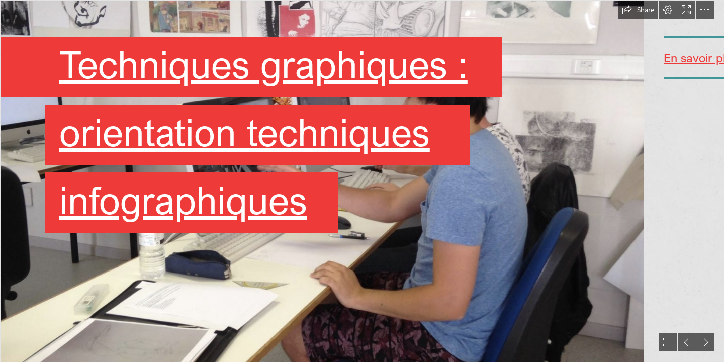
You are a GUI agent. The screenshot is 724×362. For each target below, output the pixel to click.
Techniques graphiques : (261, 64)
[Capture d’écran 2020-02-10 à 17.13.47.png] (322, 181)
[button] (638, 10)
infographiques (182, 200)
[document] (362, 181)
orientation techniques (242, 132)
